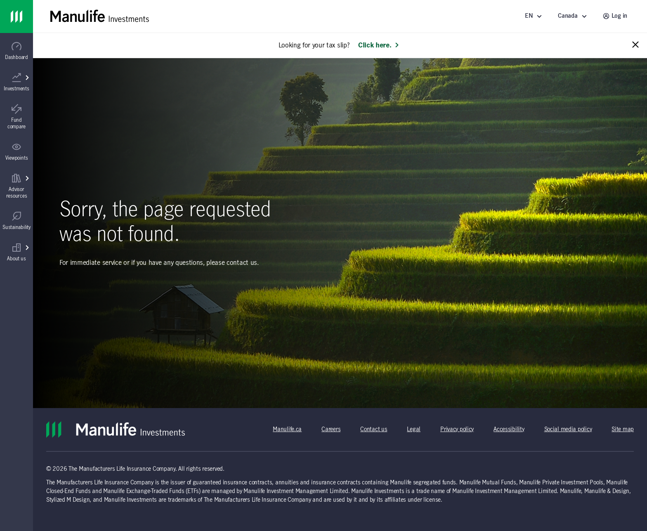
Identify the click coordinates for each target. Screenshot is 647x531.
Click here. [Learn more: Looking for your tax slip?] (378, 45)
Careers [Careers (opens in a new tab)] (330, 429)
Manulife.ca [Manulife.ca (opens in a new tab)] (287, 429)
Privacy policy (457, 429)
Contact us (373, 429)
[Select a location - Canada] (573, 16)
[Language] (534, 16)
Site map (623, 429)
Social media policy (568, 429)
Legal (413, 429)
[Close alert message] (635, 45)
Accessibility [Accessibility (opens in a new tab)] (509, 429)
